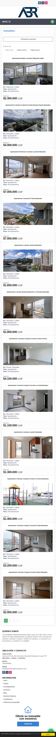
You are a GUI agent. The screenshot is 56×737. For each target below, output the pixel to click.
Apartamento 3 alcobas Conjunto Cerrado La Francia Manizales (28, 479)
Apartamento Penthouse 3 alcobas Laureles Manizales (28, 152)
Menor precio (21, 50)
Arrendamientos (9, 687)
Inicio (5, 680)
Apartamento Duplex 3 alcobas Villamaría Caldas (28, 58)
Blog (5, 693)
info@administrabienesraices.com (14, 669)
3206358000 (6, 663)
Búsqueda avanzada (28, 39)
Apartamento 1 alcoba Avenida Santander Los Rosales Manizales (28, 292)
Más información (36, 734)
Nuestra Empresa (9, 696)
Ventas (5, 684)
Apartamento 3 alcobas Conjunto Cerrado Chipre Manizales (27, 572)
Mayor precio (35, 50)
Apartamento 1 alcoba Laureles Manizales (28, 245)
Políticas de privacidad (11, 702)
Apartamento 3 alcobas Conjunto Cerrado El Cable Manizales (28, 525)
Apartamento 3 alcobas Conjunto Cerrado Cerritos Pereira (28, 338)
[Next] (17, 621)
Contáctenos (7, 699)
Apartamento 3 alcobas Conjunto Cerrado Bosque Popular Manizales (28, 105)
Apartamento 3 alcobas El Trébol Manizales (28, 198)
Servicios (6, 690)
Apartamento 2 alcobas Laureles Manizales (28, 432)
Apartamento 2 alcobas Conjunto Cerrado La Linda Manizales (28, 385)
